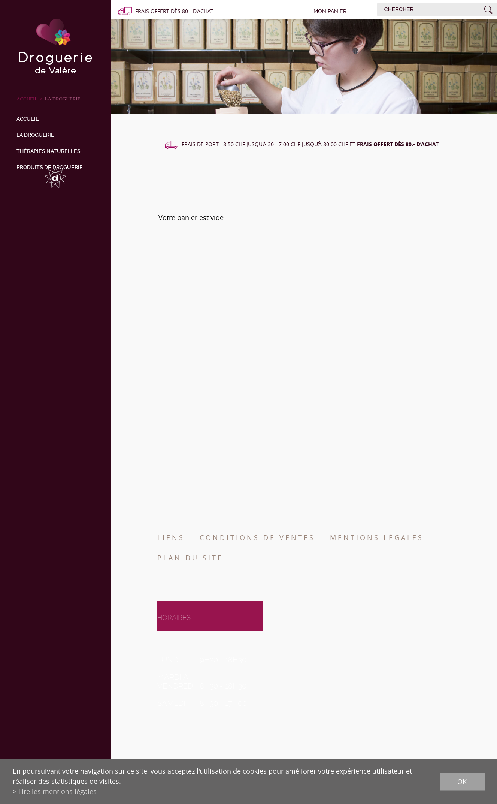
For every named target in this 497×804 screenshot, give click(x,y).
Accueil (27, 119)
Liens (171, 537)
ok (462, 781)
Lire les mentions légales (57, 791)
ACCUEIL (26, 99)
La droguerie (63, 99)
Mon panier (329, 11)
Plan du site (190, 557)
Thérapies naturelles (48, 151)
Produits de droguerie (49, 167)
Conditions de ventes (257, 537)
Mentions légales (377, 537)
